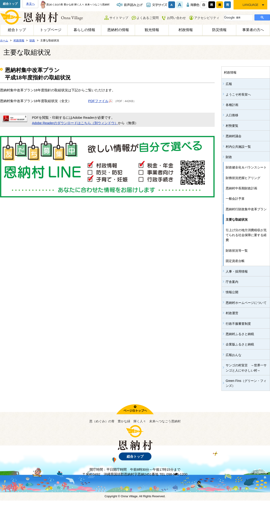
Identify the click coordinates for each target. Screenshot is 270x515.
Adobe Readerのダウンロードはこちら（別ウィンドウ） (75, 123)
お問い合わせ (176, 18)
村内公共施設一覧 (238, 146)
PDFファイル (100, 101)
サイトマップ (118, 18)
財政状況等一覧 (237, 250)
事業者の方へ (253, 30)
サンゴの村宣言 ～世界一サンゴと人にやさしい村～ (246, 367)
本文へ (30, 3)
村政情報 (185, 30)
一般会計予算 (235, 198)
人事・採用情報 (237, 271)
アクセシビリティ (206, 18)
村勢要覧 (232, 126)
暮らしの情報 (84, 30)
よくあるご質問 (148, 18)
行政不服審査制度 (238, 323)
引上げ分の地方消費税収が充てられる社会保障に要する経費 (246, 235)
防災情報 (219, 30)
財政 (229, 157)
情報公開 (232, 292)
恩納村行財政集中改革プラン (246, 209)
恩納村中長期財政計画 (241, 188)
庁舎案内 (232, 282)
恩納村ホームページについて (246, 303)
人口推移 (232, 115)
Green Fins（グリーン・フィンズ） (246, 383)
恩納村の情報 (118, 30)
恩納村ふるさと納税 (240, 334)
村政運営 (232, 313)
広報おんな (233, 355)
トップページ (50, 30)
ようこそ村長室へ (238, 94)
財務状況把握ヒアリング (243, 178)
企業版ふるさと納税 (240, 344)
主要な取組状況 (237, 219)
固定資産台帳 (235, 261)
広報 (229, 84)
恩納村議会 (233, 136)
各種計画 (232, 105)
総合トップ (10, 3)
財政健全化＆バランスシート (246, 167)
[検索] (238, 17)
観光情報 (152, 30)
